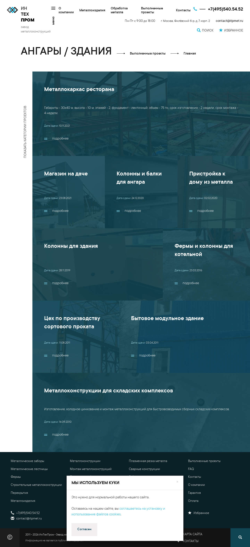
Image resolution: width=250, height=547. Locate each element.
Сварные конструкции (144, 469)
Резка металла (80, 501)
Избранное (198, 513)
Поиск (77, 518)
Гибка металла (139, 477)
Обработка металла (119, 10)
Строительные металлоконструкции (36, 485)
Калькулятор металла (144, 493)
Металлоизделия (92, 11)
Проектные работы (83, 477)
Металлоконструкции (85, 461)
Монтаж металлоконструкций (91, 469)
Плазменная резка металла (148, 461)
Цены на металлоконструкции (150, 485)
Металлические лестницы (29, 469)
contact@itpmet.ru (229, 21)
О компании (66, 10)
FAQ (191, 469)
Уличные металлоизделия (88, 485)
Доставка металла (141, 501)
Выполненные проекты (152, 10)
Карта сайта (192, 534)
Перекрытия (19, 493)
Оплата (193, 501)
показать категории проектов (25, 132)
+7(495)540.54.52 (225, 9)
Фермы (16, 477)
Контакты (183, 11)
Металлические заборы (27, 461)
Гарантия (194, 493)
